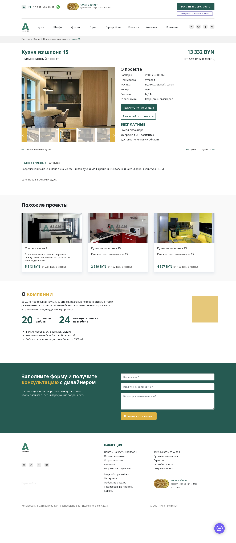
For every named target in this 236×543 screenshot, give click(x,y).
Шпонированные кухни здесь (39, 179)
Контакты (172, 27)
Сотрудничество (163, 468)
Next (112, 130)
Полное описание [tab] (34, 163)
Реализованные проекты (118, 486)
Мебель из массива (115, 482)
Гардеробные (113, 27)
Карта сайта (29, 483)
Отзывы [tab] (54, 163)
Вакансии (109, 464)
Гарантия (159, 460)
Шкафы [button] (57, 27)
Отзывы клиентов (114, 456)
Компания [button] (151, 27)
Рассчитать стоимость (195, 6)
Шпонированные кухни (37, 149)
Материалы (110, 478)
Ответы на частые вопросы (120, 452)
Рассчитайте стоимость (138, 116)
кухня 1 (192, 149)
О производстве (113, 460)
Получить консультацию (138, 107)
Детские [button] (76, 27)
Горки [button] (92, 27)
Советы (108, 490)
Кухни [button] (41, 27)
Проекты (133, 27)
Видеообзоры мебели (116, 474)
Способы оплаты (163, 464)
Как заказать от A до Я (167, 452)
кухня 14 (208, 149)
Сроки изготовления (166, 456)
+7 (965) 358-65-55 (43, 6)
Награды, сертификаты (117, 468)
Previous (23, 130)
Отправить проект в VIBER (195, 13)
